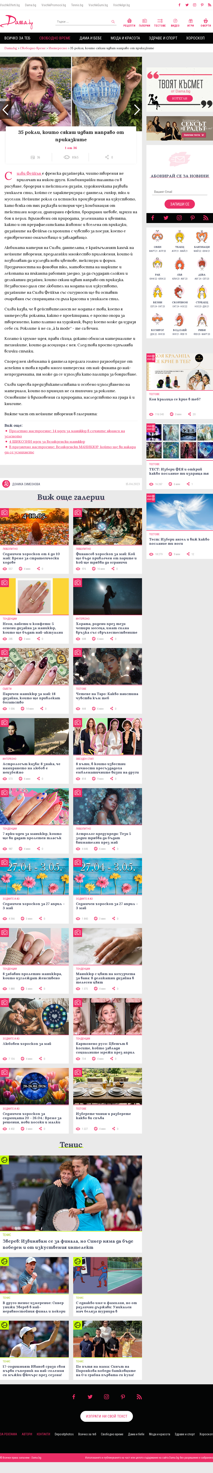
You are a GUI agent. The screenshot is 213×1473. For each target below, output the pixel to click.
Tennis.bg (77, 5)
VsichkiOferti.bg (10, 5)
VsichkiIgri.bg (121, 5)
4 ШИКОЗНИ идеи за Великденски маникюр (47, 446)
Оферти (206, 22)
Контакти (43, 1445)
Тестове (160, 22)
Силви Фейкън (29, 177)
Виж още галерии (71, 508)
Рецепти (129, 22)
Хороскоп (195, 38)
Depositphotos (64, 1445)
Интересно (58, 48)
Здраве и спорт (163, 38)
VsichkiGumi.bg (98, 5)
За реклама (8, 1445)
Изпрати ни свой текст (106, 1427)
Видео (175, 22)
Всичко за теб (17, 38)
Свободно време (55, 38)
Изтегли (179, 103)
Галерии (144, 22)
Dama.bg (30, 5)
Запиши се (179, 208)
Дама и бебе (90, 38)
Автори (27, 1445)
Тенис (71, 1155)
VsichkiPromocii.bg (53, 5)
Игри (190, 22)
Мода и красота (125, 38)
